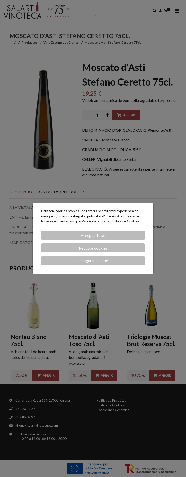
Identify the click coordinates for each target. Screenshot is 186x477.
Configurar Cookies (93, 260)
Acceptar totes (93, 235)
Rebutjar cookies (93, 248)
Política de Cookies (124, 221)
